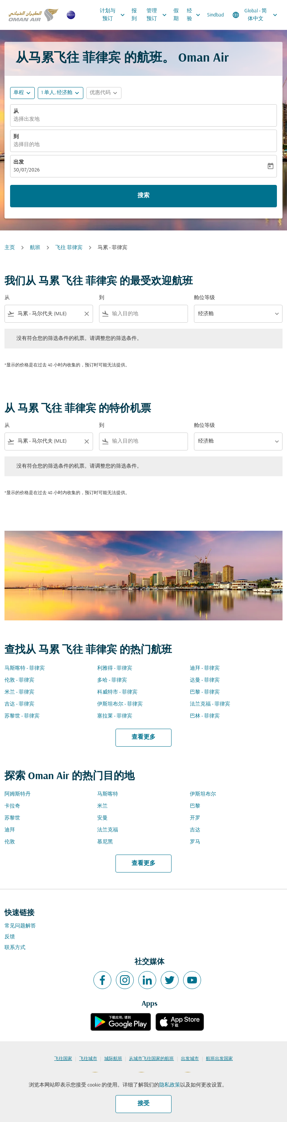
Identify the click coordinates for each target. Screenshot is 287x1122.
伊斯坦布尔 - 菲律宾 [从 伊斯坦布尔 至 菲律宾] (120, 704)
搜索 (143, 196)
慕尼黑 (105, 842)
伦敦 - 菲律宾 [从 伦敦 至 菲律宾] (19, 680)
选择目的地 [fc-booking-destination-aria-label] (26, 145)
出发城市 (190, 1059)
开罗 (195, 818)
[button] (60, 93)
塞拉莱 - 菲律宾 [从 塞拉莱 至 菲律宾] (114, 716)
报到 (134, 15)
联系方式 (14, 948)
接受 (143, 1104)
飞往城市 (88, 1059)
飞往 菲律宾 (69, 248)
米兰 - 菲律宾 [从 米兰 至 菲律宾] (19, 692)
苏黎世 (12, 818)
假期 (176, 15)
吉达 (195, 830)
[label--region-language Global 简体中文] (255, 14)
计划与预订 (114, 14)
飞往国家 (63, 1059)
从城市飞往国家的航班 (151, 1059)
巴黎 (195, 806)
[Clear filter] (86, 313)
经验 (195, 14)
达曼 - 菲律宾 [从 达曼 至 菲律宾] (205, 680)
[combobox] (49, 314)
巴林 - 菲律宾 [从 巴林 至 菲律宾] (205, 716)
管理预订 (158, 14)
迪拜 (9, 830)
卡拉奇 (12, 806)
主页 (9, 248)
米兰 (102, 806)
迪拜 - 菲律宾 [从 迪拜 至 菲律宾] (205, 668)
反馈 (9, 937)
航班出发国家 (219, 1059)
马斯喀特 (107, 794)
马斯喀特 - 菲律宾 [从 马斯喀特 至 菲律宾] (24, 668)
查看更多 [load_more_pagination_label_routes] (143, 737)
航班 (35, 248)
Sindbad (215, 15)
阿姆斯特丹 (17, 794)
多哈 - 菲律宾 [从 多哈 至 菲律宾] (112, 680)
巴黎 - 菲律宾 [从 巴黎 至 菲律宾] (205, 692)
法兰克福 (107, 830)
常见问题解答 (20, 926)
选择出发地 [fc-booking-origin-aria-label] (26, 119)
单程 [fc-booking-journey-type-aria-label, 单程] (18, 93)
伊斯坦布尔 (203, 794)
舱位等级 (204, 298)
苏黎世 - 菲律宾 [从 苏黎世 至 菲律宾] (22, 716)
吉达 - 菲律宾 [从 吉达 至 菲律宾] (19, 704)
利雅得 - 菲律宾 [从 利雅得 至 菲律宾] (114, 668)
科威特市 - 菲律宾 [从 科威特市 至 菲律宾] (117, 692)
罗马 (195, 842)
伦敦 (9, 842)
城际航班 (113, 1059)
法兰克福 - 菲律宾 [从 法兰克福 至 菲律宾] (210, 704)
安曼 (102, 818)
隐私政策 (169, 1085)
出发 (18, 162)
